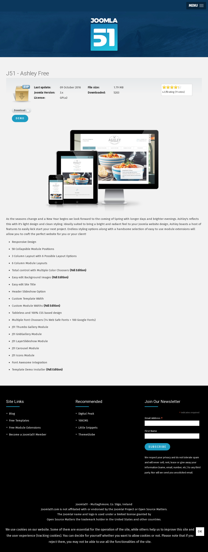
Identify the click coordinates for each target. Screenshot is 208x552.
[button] (196, 5)
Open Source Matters (152, 509)
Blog (12, 413)
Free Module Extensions (25, 427)
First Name (151, 431)
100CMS (83, 420)
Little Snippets (88, 427)
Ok (200, 531)
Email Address (154, 418)
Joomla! (68, 514)
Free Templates (19, 420)
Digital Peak (86, 413)
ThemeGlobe (86, 434)
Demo (20, 118)
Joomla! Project (123, 509)
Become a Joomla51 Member (27, 434)
